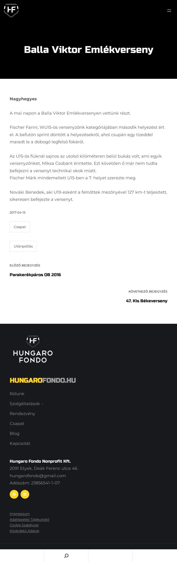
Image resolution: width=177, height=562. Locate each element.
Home (22, 555)
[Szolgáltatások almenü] (42, 404)
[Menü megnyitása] (169, 10)
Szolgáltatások (25, 403)
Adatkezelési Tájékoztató (29, 519)
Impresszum (20, 514)
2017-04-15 (17, 212)
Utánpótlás (23, 246)
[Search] (66, 555)
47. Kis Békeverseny (146, 300)
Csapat (20, 227)
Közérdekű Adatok (24, 531)
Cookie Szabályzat (24, 525)
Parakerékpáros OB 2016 (35, 274)
